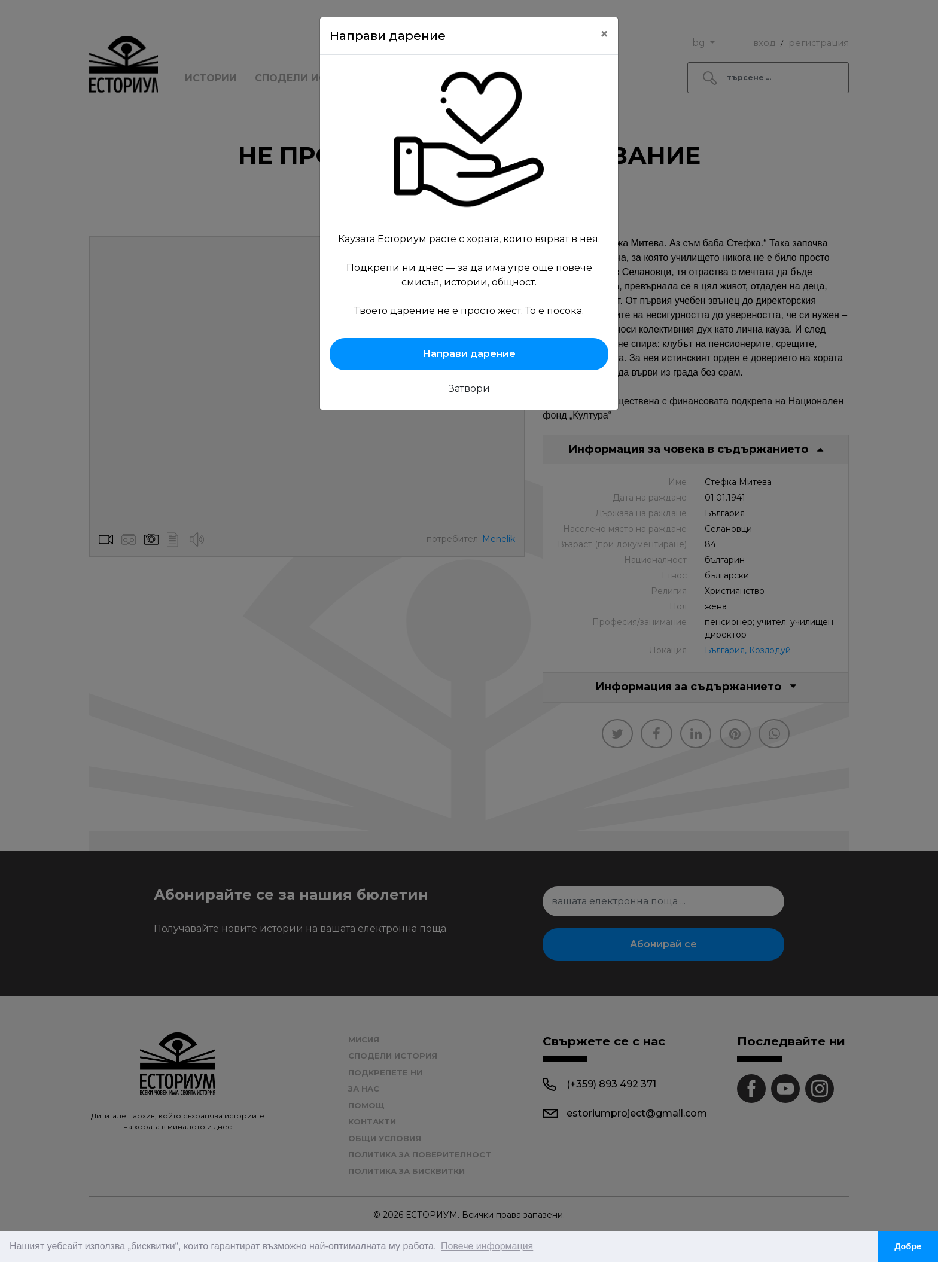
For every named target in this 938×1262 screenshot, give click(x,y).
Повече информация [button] (487, 1246)
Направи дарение (469, 353)
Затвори (469, 388)
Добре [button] (907, 1246)
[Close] (604, 34)
